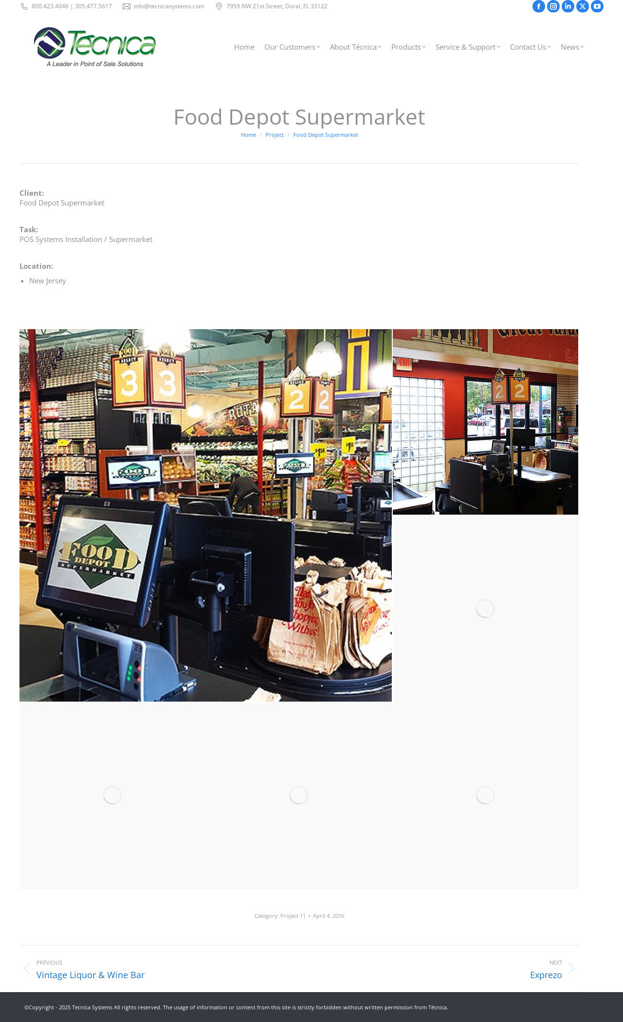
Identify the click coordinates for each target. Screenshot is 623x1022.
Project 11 (293, 915)
